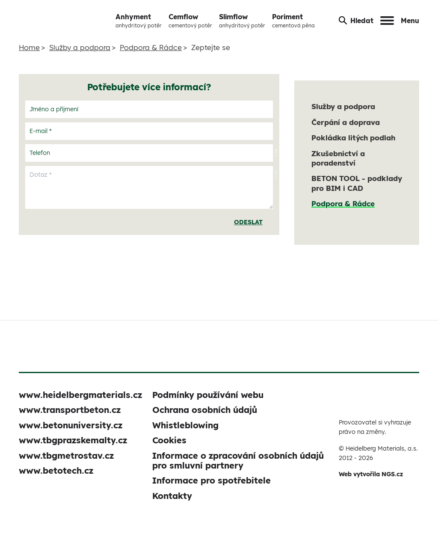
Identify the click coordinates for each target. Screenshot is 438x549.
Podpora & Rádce (151, 47)
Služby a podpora (79, 47)
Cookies (169, 440)
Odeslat (248, 222)
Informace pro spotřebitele (211, 480)
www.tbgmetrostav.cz (66, 455)
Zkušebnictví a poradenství (338, 158)
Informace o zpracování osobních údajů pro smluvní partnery (238, 460)
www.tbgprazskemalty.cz (73, 440)
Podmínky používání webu (207, 394)
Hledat (356, 20)
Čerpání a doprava (345, 122)
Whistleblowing (185, 425)
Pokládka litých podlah (353, 137)
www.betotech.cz (56, 470)
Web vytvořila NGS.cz (371, 474)
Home (29, 47)
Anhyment (138, 21)
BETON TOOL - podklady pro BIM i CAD (356, 183)
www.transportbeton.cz (70, 409)
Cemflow (190, 21)
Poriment (293, 21)
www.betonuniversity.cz (70, 425)
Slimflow (242, 21)
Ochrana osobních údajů (204, 409)
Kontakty (172, 495)
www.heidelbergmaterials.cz (80, 394)
